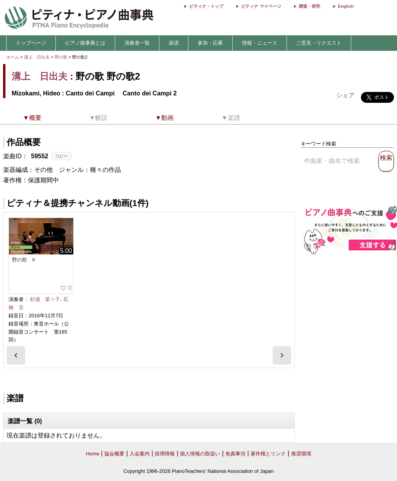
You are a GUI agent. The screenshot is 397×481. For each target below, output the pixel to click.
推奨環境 (301, 454)
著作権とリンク (268, 454)
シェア (345, 95)
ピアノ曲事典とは (85, 43)
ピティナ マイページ (261, 6)
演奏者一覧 (137, 43)
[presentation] (16, 355)
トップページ (31, 43)
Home (92, 454)
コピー (61, 156)
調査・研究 (309, 6)
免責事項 (235, 454)
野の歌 (62, 57)
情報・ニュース (259, 43)
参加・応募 (210, 43)
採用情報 (165, 454)
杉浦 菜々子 (45, 299)
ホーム (12, 57)
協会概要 (114, 454)
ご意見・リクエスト (319, 43)
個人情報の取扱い (200, 454)
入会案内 (139, 454)
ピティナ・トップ (206, 6)
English (346, 6)
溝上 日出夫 (37, 57)
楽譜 (174, 43)
